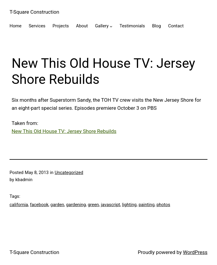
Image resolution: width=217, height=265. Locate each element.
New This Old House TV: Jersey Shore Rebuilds (64, 131)
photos (163, 204)
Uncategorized (69, 172)
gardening (76, 204)
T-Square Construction (34, 12)
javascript (110, 204)
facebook (39, 204)
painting (146, 204)
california (19, 204)
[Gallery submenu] (111, 26)
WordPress (195, 252)
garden (57, 204)
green (93, 204)
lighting (129, 204)
